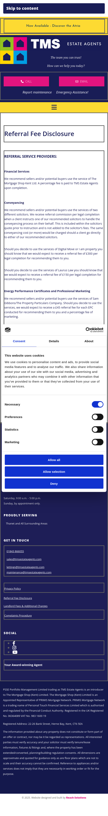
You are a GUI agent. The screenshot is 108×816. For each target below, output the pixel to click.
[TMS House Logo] (13, 63)
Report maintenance (36, 92)
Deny (54, 483)
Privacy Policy (12, 588)
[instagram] (14, 647)
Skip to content (22, 8)
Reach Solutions (76, 797)
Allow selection (54, 471)
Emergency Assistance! (72, 92)
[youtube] (14, 652)
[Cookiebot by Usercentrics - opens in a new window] (85, 329)
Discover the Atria (67, 26)
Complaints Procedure (18, 615)
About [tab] (88, 341)
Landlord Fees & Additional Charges (26, 606)
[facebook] (13, 643)
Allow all (54, 459)
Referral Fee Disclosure (18, 598)
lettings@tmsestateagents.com (25, 567)
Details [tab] (54, 341)
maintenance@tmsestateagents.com (29, 572)
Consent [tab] (19, 341)
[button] (26, 81)
